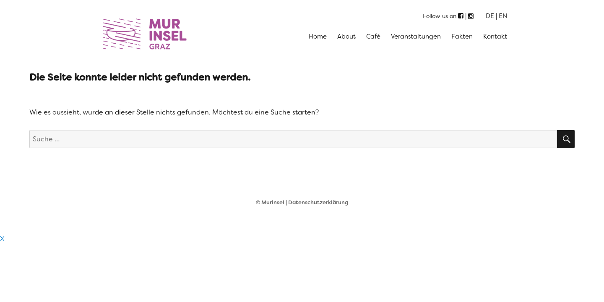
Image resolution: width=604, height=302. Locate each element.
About (346, 36)
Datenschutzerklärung (318, 202)
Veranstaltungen (416, 36)
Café (373, 36)
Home (318, 36)
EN (503, 16)
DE (490, 16)
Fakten (462, 36)
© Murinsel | (272, 202)
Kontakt (495, 36)
